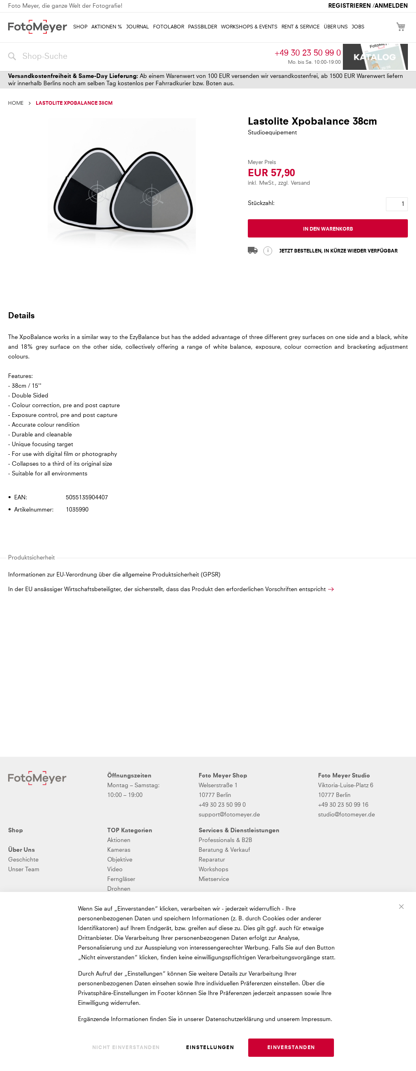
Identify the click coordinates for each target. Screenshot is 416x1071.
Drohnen (118, 889)
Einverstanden (291, 1047)
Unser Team (23, 869)
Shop (15, 830)
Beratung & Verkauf (224, 850)
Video (115, 869)
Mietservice (214, 879)
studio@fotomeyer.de (346, 815)
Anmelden (391, 6)
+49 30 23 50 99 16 (343, 805)
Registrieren (349, 6)
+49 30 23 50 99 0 (308, 53)
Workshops (213, 869)
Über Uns (21, 850)
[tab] (207, 315)
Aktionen (118, 840)
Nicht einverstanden (126, 1047)
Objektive (119, 860)
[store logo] (37, 27)
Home (16, 103)
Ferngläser (121, 879)
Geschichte (23, 860)
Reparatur (212, 860)
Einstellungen (210, 1047)
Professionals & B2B (225, 840)
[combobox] (139, 56)
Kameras (118, 850)
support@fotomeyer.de (229, 815)
